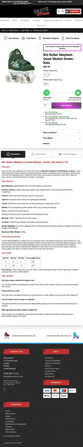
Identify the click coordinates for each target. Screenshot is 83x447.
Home (4, 30)
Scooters (68, 20)
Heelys (15, 20)
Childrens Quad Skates (39, 30)
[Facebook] (4, 391)
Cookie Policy (50, 371)
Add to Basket (66, 105)
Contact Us (49, 358)
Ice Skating (36, 20)
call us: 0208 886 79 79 (22, 3)
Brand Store (79, 20)
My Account (49, 376)
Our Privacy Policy (52, 369)
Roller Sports (25, 20)
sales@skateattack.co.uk (13, 376)
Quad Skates (24, 30)
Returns (48, 366)
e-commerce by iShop (11, 436)
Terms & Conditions (52, 361)
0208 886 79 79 (10, 373)
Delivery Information (53, 363)
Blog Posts (49, 374)
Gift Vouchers (41, 25)
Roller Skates (4, 20)
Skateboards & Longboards (53, 20)
